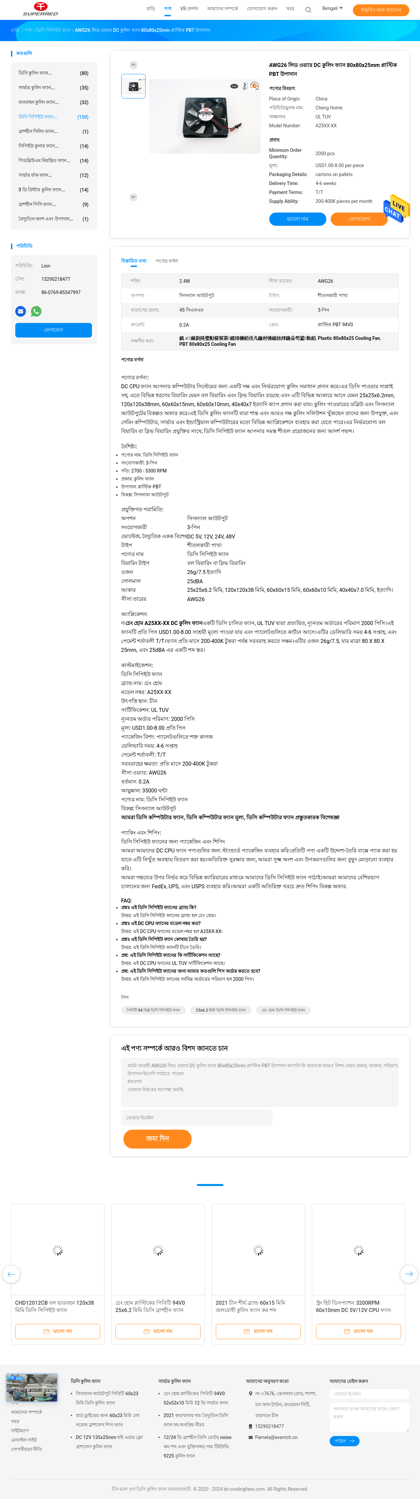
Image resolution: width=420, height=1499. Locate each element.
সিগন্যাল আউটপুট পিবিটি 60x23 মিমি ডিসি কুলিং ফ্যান (107, 1398)
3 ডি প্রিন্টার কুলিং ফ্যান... (54, 190)
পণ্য (14, 1402)
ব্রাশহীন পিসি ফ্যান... (54, 204)
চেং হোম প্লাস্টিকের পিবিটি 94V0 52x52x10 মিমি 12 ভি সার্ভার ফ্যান (196, 1398)
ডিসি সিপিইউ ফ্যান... (54, 117)
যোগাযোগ (53, 330)
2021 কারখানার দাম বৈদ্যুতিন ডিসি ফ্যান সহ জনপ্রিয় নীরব (196, 1420)
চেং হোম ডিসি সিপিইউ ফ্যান (283, 1010)
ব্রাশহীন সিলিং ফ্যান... (54, 131)
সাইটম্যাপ (20, 1430)
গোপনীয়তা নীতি (26, 1449)
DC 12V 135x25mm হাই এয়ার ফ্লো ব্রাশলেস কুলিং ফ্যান (109, 1442)
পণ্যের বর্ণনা (167, 261)
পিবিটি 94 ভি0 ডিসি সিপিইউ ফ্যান (153, 1010)
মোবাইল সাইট (24, 1440)
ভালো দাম (298, 219)
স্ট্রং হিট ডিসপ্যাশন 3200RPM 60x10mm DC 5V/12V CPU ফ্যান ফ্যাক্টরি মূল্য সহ (353, 1310)
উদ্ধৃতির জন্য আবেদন (381, 10)
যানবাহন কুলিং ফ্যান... (54, 102)
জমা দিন (157, 1139)
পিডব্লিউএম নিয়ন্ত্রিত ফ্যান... (54, 160)
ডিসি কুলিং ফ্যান (86, 1381)
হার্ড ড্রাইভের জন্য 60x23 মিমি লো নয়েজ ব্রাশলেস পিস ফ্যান (107, 1420)
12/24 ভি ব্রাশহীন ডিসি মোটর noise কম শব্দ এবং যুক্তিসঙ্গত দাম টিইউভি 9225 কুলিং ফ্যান (198, 1447)
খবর (15, 1421)
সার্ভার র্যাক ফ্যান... (54, 175)
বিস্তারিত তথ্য (134, 261)
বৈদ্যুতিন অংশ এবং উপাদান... (54, 219)
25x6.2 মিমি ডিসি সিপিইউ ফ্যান (221, 1010)
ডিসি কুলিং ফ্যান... (54, 73)
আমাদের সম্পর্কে (26, 1412)
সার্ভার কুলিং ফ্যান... (54, 88)
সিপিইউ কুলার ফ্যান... (54, 146)
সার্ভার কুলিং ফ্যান (174, 1381)
